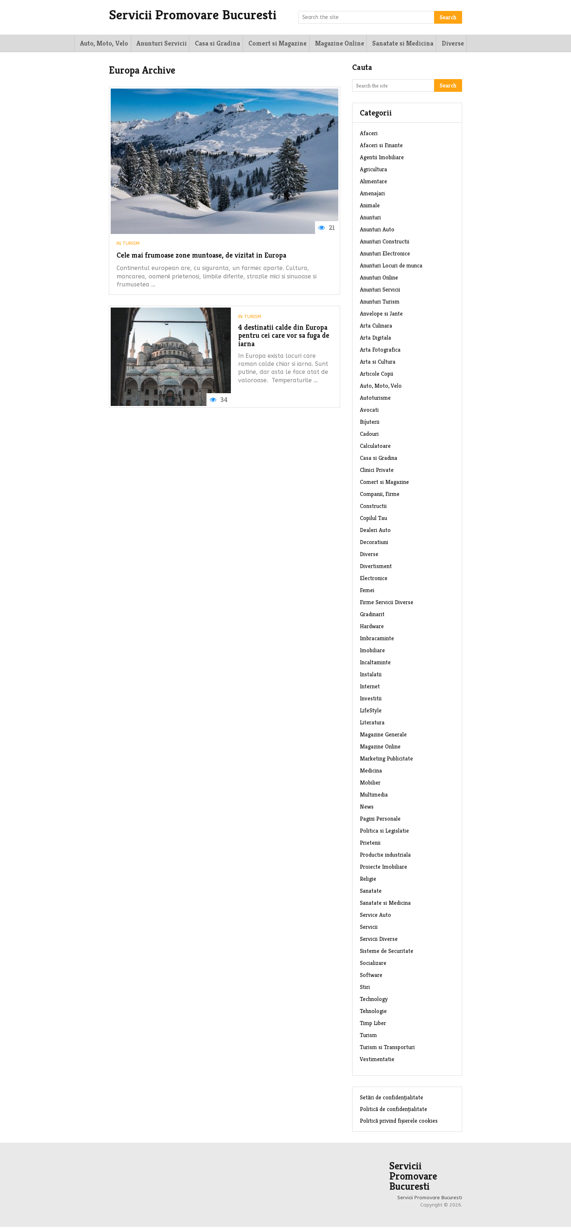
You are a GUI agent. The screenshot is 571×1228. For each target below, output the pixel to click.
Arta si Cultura (377, 363)
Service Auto (375, 916)
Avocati (369, 411)
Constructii (373, 507)
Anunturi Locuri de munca (391, 266)
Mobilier (370, 783)
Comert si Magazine (274, 43)
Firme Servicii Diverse (386, 603)
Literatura (372, 723)
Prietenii (370, 844)
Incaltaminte (375, 663)
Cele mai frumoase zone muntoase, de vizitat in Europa (211, 257)
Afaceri (369, 134)
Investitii (371, 699)
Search (448, 17)
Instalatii (371, 675)
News (367, 808)
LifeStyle (371, 711)
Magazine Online (335, 43)
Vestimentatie (377, 1060)
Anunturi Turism (379, 302)
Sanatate (371, 892)
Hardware (372, 627)
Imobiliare (372, 651)
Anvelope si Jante (381, 314)
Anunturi (370, 218)
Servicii (369, 928)
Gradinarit (372, 615)
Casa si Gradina (214, 43)
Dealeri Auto (375, 531)
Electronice (373, 579)
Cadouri (369, 435)
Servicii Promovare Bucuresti (200, 15)
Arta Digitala (375, 339)
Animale (370, 206)
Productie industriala (385, 856)
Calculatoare (375, 447)
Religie (368, 880)
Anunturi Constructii (384, 242)
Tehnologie (373, 1012)
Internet (370, 687)
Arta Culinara (376, 327)
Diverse (447, 43)
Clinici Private (377, 471)
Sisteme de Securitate (386, 952)
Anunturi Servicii (159, 43)
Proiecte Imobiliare (383, 868)
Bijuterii (369, 423)
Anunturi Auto (377, 230)
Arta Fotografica (380, 351)
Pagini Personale (380, 820)
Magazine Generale (383, 735)
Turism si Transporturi (387, 1048)
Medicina (371, 771)
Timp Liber (373, 1024)
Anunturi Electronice (385, 254)
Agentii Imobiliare (382, 158)
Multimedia (374, 795)
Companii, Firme (379, 495)
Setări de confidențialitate (391, 1098)
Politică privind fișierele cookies (399, 1122)
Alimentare (373, 182)
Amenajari (372, 194)
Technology (374, 1000)
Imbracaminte (377, 639)
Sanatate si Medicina (398, 43)
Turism (130, 244)
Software (371, 976)
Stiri (365, 988)
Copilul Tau (373, 519)
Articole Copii (376, 375)
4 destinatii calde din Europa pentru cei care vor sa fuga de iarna (284, 339)
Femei (367, 591)
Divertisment (376, 567)
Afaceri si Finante (381, 146)
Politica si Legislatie (384, 832)
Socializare (373, 964)
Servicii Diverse (379, 940)
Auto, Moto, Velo (102, 43)
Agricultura (373, 170)
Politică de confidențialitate (393, 1110)
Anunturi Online (379, 278)
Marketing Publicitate (386, 759)
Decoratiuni (374, 543)
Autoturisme (375, 399)
